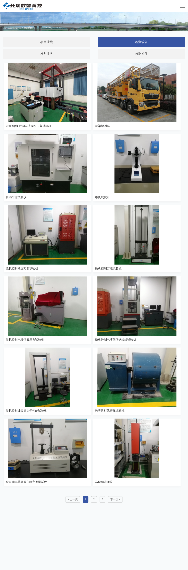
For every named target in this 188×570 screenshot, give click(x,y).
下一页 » (115, 499)
